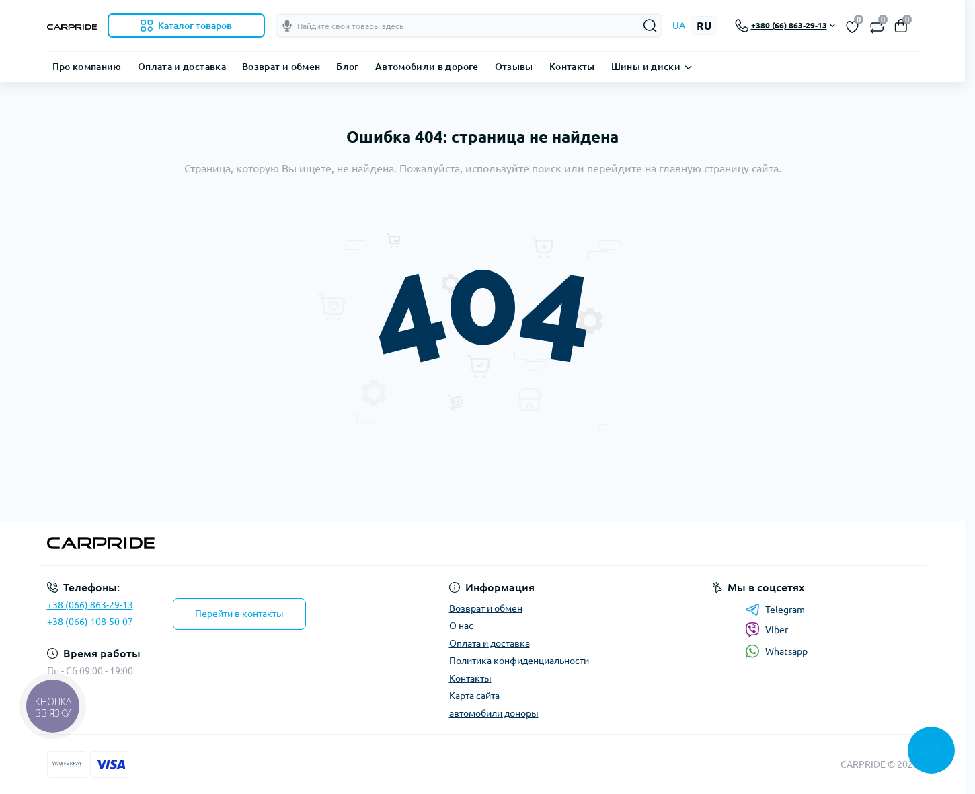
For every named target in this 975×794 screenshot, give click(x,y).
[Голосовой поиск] (287, 25)
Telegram (775, 610)
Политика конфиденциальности (519, 660)
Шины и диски (645, 66)
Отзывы (514, 66)
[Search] (650, 25)
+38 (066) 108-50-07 (90, 621)
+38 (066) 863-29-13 (90, 605)
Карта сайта (474, 695)
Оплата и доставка (182, 66)
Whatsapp (776, 651)
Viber (766, 629)
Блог (347, 66)
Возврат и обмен (281, 66)
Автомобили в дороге (427, 66)
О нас (461, 625)
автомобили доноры (494, 713)
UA (678, 25)
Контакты (572, 66)
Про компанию (87, 66)
